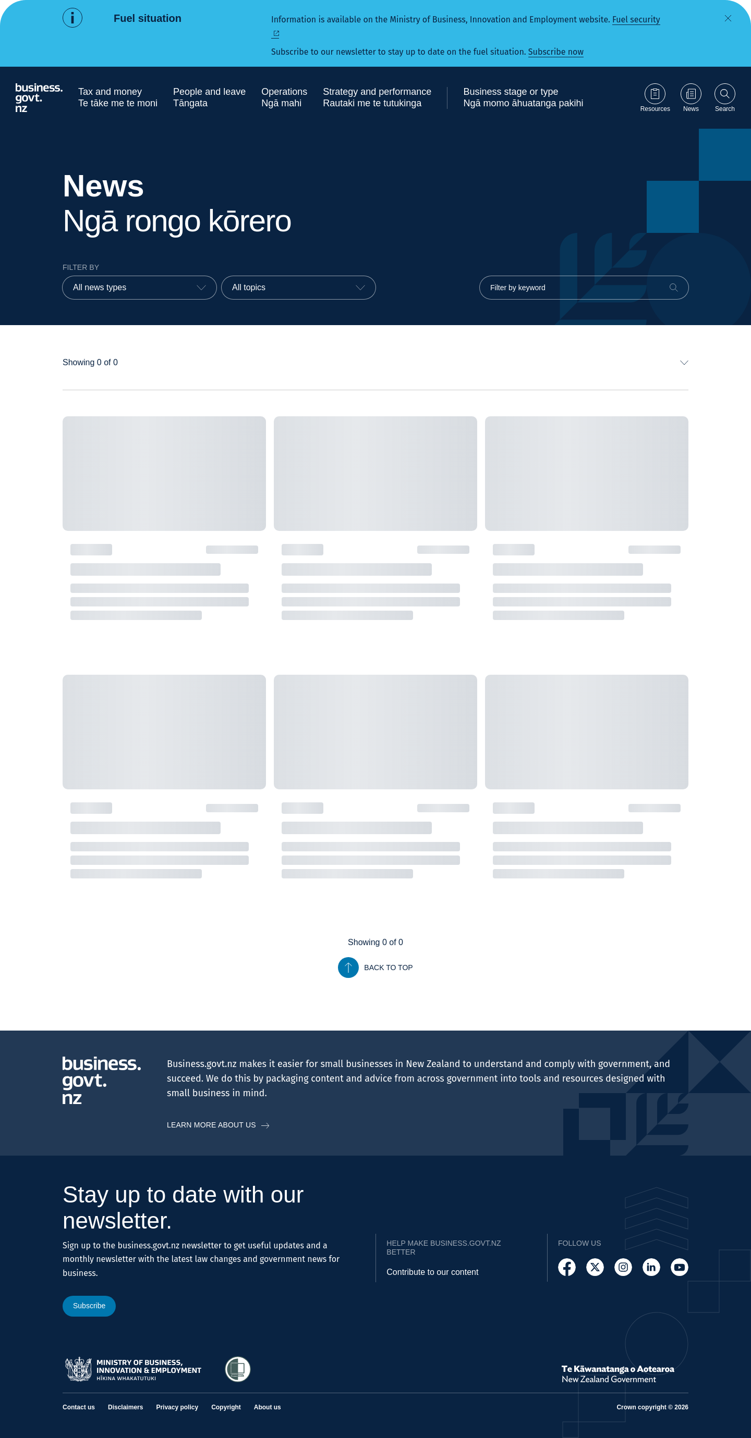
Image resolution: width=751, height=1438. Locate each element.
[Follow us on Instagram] (623, 1267)
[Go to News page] (691, 97)
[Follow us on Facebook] (567, 1267)
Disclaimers (125, 1407)
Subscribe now (556, 52)
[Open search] (724, 97)
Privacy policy (177, 1407)
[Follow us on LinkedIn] (651, 1267)
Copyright (226, 1407)
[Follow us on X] (595, 1267)
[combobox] (139, 287)
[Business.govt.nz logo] (39, 97)
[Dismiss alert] (728, 18)
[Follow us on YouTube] (679, 1267)
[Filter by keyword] (584, 287)
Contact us (79, 1407)
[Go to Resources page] (655, 97)
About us (267, 1407)
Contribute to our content (432, 1272)
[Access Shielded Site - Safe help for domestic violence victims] (238, 1369)
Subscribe (89, 1305)
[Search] (673, 287)
